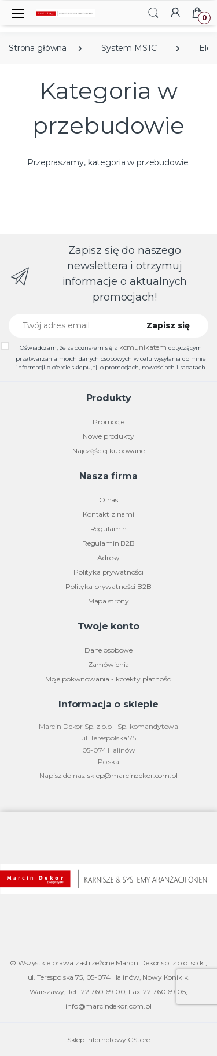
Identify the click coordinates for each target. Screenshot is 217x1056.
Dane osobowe (108, 650)
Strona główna (38, 48)
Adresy (108, 557)
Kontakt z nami (108, 514)
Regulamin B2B (108, 543)
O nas (108, 499)
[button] (153, 12)
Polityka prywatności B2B (108, 586)
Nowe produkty (108, 436)
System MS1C (128, 48)
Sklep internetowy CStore (108, 1039)
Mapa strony (108, 600)
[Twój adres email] (70, 326)
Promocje (108, 421)
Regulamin (108, 528)
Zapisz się (168, 325)
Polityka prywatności (108, 572)
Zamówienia (109, 664)
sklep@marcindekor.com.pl (132, 775)
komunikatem (143, 347)
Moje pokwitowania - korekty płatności (108, 679)
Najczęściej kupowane (108, 450)
